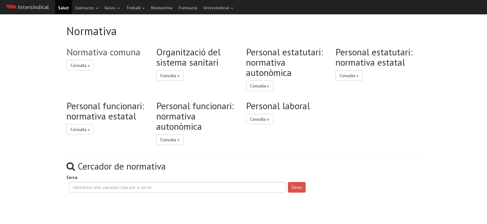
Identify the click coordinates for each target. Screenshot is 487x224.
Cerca (71, 177)
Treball (135, 8)
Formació (188, 8)
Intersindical (218, 8)
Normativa (161, 8)
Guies (112, 8)
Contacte (86, 8)
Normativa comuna (103, 52)
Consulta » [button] (80, 65)
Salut (63, 8)
